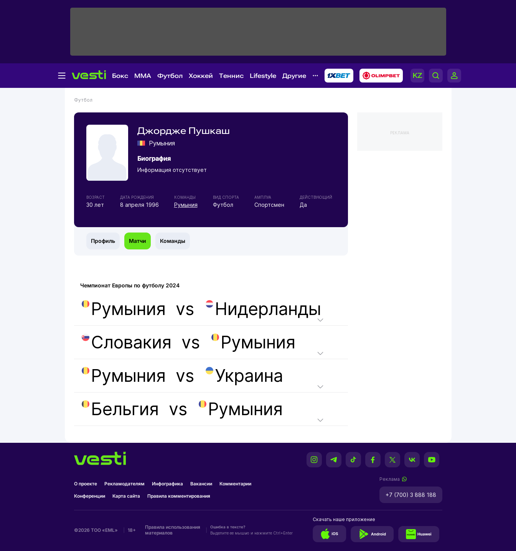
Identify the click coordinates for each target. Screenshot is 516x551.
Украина (244, 375)
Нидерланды (263, 309)
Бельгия (120, 409)
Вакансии (201, 484)
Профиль (103, 241)
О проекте (85, 484)
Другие (294, 75)
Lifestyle (263, 75)
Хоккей (201, 75)
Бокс (120, 75)
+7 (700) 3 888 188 (411, 495)
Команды (172, 241)
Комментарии (235, 484)
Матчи (137, 241)
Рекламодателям (124, 484)
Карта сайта (126, 496)
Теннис (231, 75)
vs (200, 309)
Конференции (89, 496)
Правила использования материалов (172, 530)
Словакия (126, 342)
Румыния (186, 204)
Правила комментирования (178, 496)
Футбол (170, 75)
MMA (142, 75)
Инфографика (167, 484)
